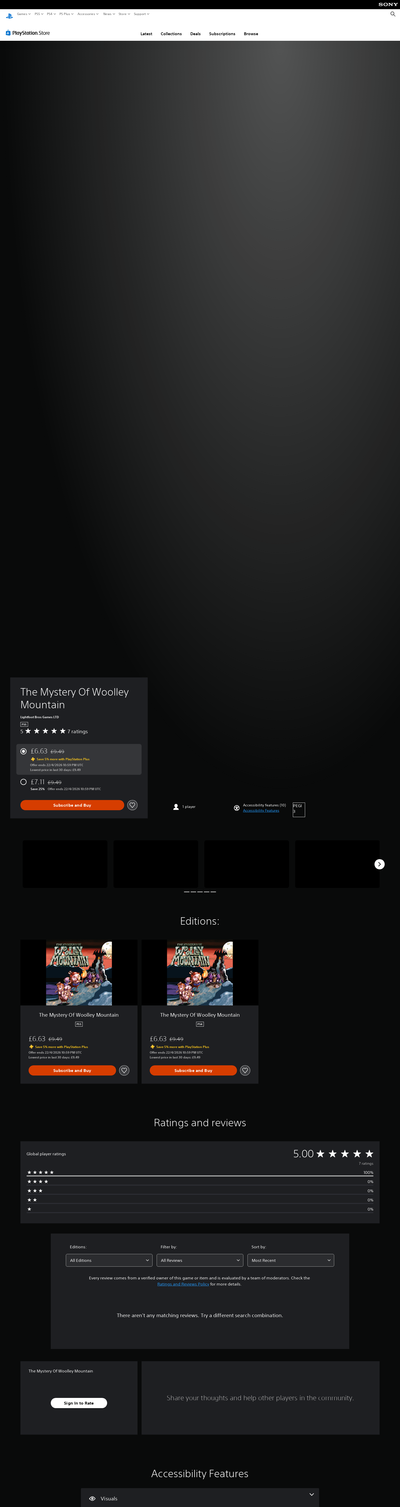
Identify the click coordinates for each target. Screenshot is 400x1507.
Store (123, 14)
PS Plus (64, 14)
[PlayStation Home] (9, 14)
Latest (146, 28)
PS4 (50, 14)
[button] (261, 805)
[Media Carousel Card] (65, 859)
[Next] (379, 859)
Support (140, 14)
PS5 (37, 14)
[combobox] (109, 1255)
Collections (171, 28)
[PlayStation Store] (29, 28)
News (107, 14)
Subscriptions (222, 28)
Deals (195, 28)
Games (22, 14)
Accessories (86, 14)
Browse (251, 28)
